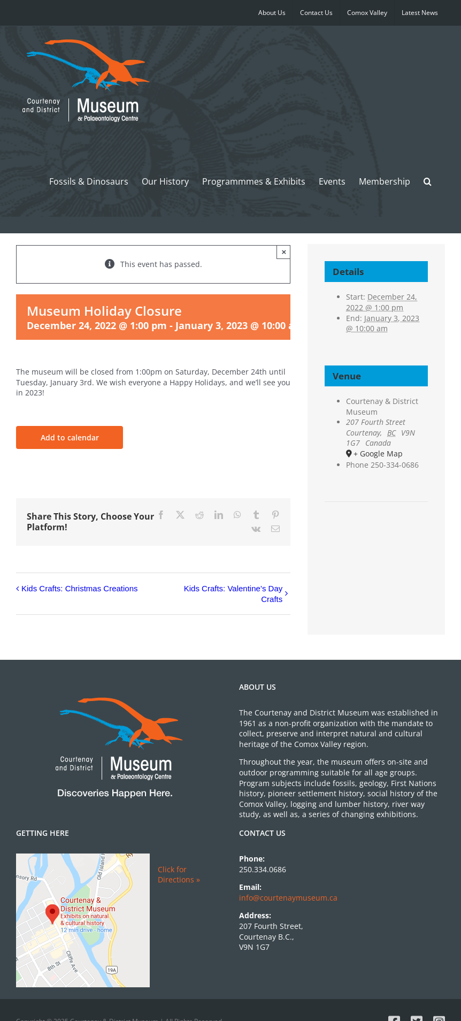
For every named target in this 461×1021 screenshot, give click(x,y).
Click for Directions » (179, 874)
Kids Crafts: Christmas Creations (79, 588)
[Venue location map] (376, 534)
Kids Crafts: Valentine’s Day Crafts (233, 594)
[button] (428, 181)
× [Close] (283, 251)
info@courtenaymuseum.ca (288, 898)
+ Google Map (378, 453)
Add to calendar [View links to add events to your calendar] (70, 437)
